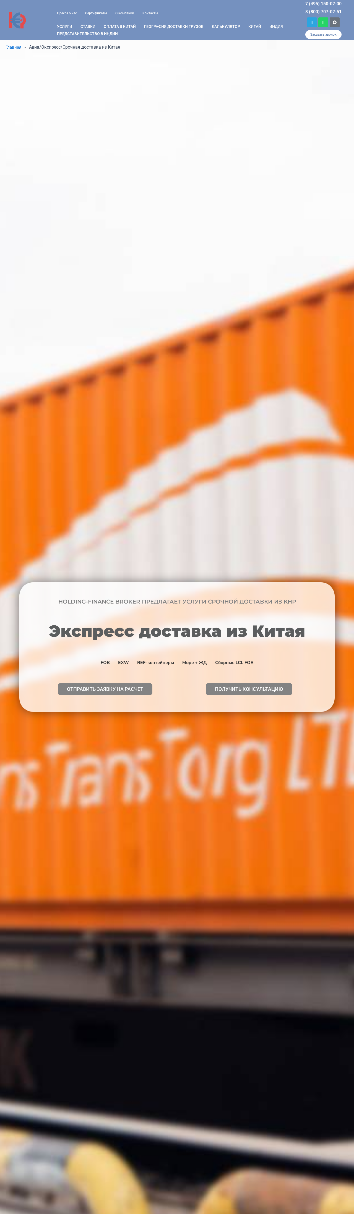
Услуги (64, 26)
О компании (124, 13)
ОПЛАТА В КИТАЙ (120, 26)
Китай (254, 26)
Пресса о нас (67, 13)
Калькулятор (226, 26)
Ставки (87, 26)
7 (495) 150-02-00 (323, 3)
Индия (276, 26)
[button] (323, 34)
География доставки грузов (174, 26)
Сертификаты (96, 13)
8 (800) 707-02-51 (323, 11)
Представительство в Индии (87, 33)
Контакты (150, 13)
